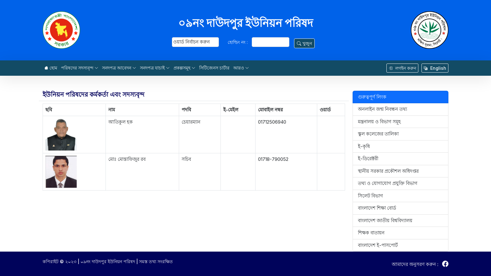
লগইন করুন (402, 68)
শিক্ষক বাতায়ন (371, 233)
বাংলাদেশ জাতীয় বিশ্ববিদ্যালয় (385, 220)
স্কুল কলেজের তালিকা (378, 134)
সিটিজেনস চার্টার (214, 67)
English (435, 68)
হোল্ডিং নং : (238, 42)
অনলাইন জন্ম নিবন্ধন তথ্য (382, 109)
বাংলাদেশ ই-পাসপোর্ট (378, 245)
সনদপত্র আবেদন (119, 67)
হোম (50, 67)
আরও (241, 67)
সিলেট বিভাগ (370, 196)
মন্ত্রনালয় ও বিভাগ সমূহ (379, 122)
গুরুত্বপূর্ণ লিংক (372, 97)
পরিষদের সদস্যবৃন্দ (79, 67)
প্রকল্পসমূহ (184, 67)
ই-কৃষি (364, 146)
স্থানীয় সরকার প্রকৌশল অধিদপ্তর (388, 171)
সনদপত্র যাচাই (155, 67)
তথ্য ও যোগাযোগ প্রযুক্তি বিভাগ (387, 183)
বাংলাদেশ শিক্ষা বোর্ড (377, 208)
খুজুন (304, 43)
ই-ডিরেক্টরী (368, 158)
